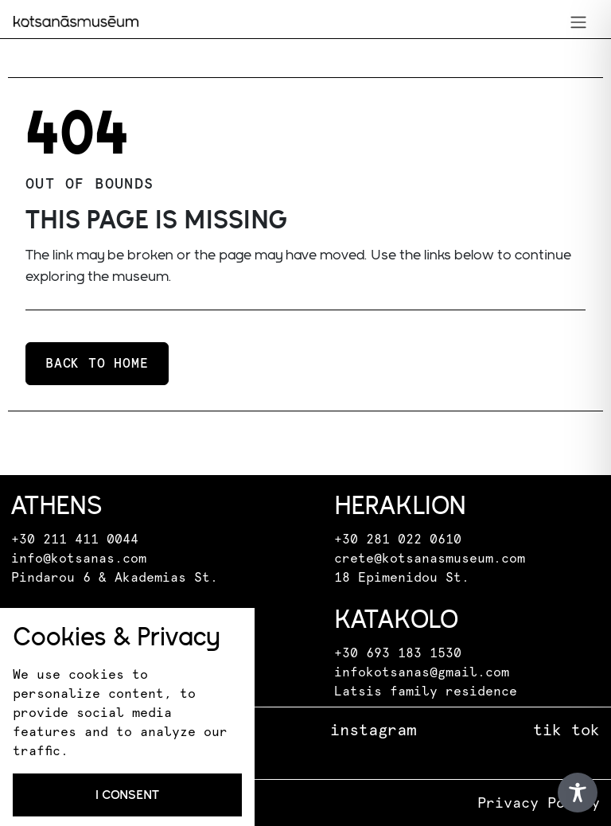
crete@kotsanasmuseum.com (429, 558)
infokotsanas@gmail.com (421, 672)
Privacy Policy (538, 804)
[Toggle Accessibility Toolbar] (577, 792)
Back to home (97, 363)
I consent (127, 794)
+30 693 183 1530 (397, 653)
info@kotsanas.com (78, 558)
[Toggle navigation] (578, 22)
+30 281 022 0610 (397, 539)
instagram (373, 730)
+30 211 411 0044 (74, 539)
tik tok (566, 730)
